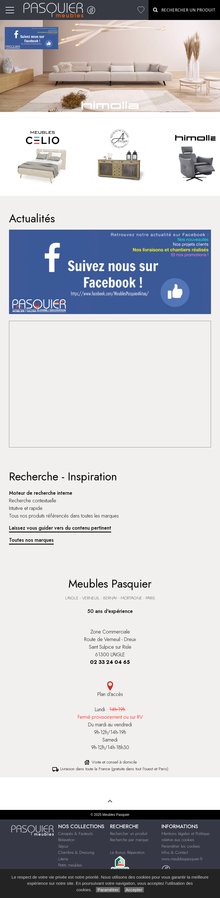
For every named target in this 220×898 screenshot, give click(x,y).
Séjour (63, 846)
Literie (63, 859)
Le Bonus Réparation (127, 852)
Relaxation (66, 840)
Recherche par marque (129, 840)
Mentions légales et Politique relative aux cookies (185, 836)
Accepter (134, 889)
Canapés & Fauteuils (75, 833)
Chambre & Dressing (76, 852)
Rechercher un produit (128, 833)
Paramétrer (108, 889)
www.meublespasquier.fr (182, 859)
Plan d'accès (110, 689)
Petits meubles (70, 865)
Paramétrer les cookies (180, 846)
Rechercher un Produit (184, 10)
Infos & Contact (174, 852)
